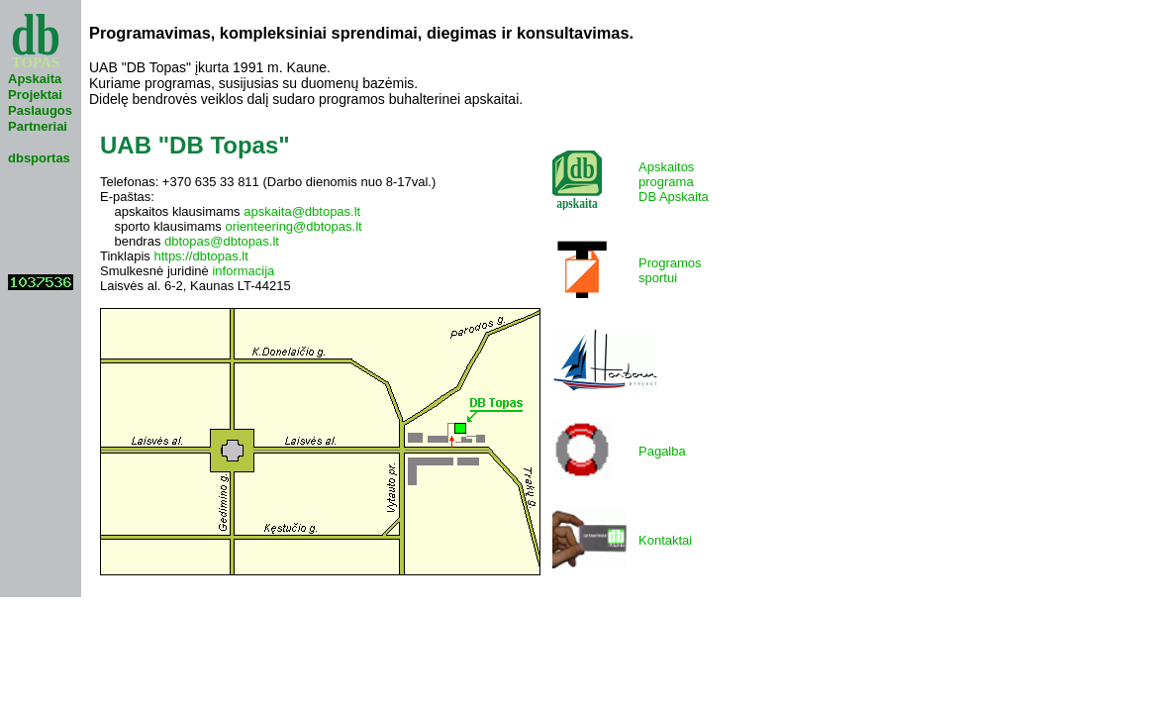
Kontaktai (665, 540)
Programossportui (670, 270)
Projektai (35, 94)
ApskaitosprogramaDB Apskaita (673, 181)
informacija (243, 270)
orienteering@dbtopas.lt (293, 226)
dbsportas (39, 158)
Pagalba (662, 451)
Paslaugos (40, 110)
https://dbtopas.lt (200, 256)
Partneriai (37, 126)
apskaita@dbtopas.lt (302, 211)
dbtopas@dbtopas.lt (221, 241)
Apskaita (34, 78)
